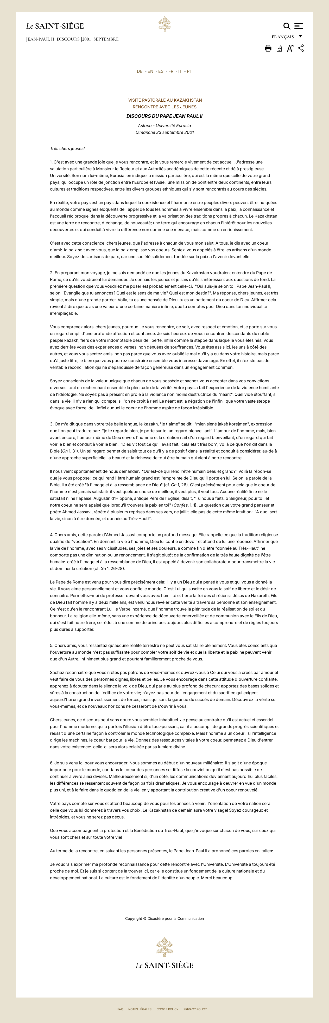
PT (189, 71)
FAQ (120, 1009)
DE (140, 71)
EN (150, 71)
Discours (69, 39)
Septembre (106, 39)
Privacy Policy (195, 1009)
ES (160, 71)
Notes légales (139, 1009)
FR (170, 71)
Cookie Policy (167, 1009)
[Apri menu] (298, 26)
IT (180, 71)
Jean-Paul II (40, 39)
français (283, 38)
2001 (87, 39)
